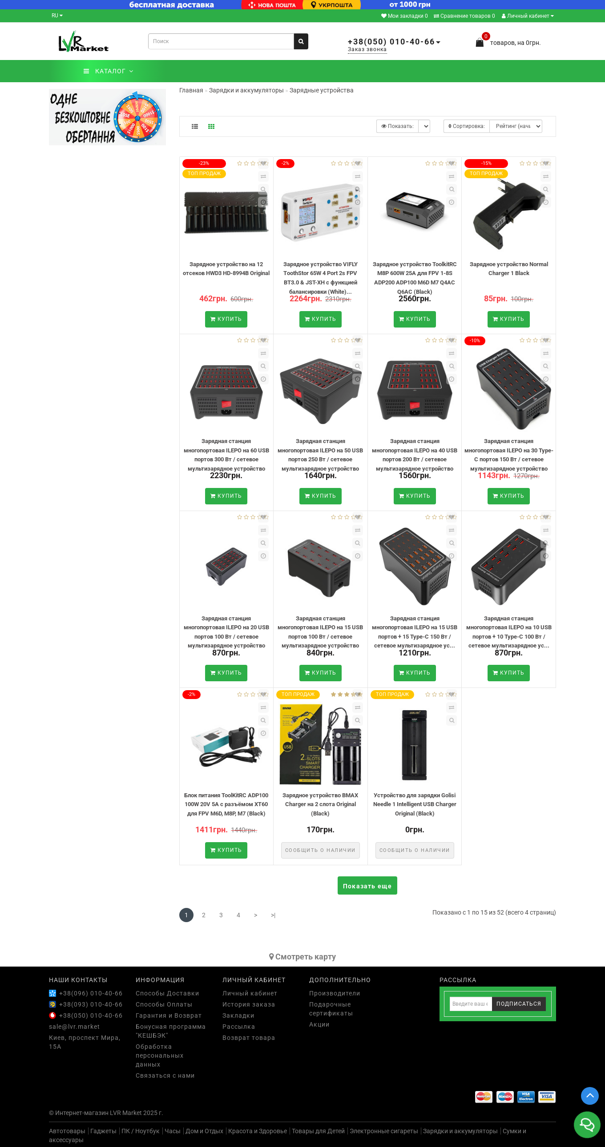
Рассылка (238, 1026)
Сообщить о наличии (320, 850)
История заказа (248, 1004)
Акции (319, 1024)
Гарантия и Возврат (169, 1015)
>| (273, 915)
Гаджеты (103, 1131)
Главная (191, 90)
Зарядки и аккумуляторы (460, 1131)
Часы (173, 1131)
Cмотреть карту (302, 956)
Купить (226, 319)
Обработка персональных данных (160, 1055)
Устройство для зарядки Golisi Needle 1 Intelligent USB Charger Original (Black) (414, 804)
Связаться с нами (165, 1075)
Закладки (238, 1015)
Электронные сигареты (384, 1131)
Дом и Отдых (204, 1131)
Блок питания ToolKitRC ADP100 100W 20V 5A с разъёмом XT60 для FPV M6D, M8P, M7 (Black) (226, 804)
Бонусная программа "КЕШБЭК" (171, 1031)
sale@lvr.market (74, 1026)
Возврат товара (248, 1037)
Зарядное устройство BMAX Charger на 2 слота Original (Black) (320, 804)
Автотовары (67, 1131)
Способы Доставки (167, 993)
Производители (334, 993)
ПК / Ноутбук (140, 1131)
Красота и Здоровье (257, 1131)
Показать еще (367, 886)
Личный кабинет (528, 16)
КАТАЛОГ (108, 71)
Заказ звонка (367, 49)
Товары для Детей (318, 1131)
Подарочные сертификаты (331, 1009)
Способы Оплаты (164, 1004)
